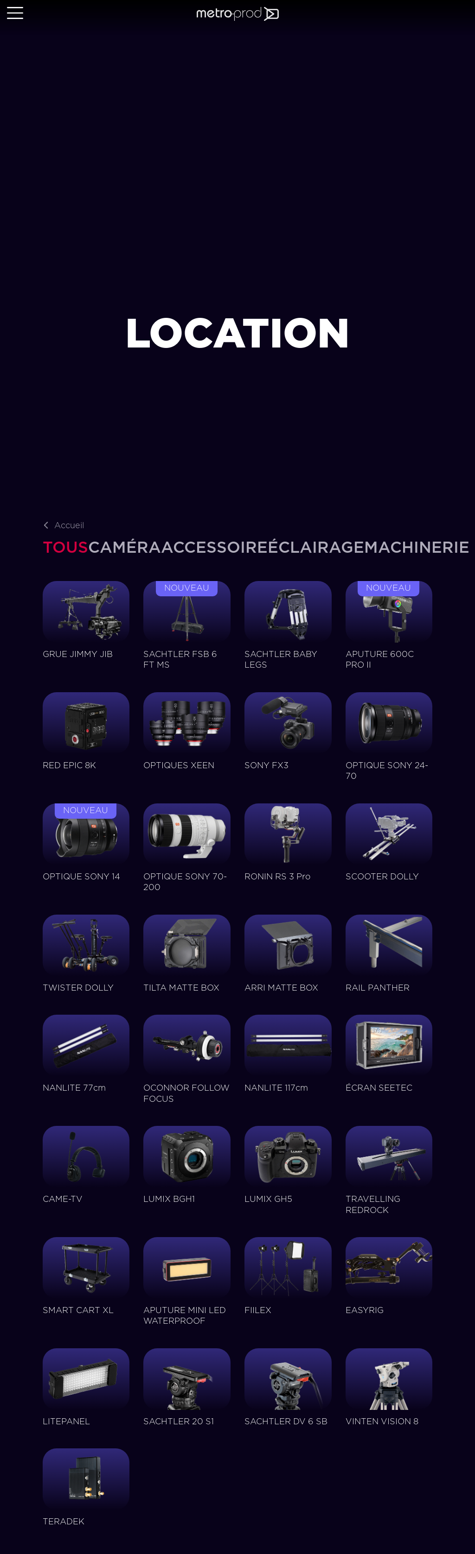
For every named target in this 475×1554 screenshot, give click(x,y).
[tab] (65, 548)
